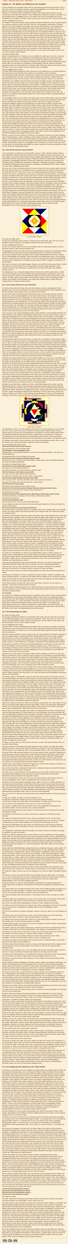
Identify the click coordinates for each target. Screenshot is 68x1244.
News (31, 0)
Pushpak (5, 0)
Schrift (64, 0)
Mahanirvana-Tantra (14, 0)
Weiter (27, 0)
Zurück (22, 0)
